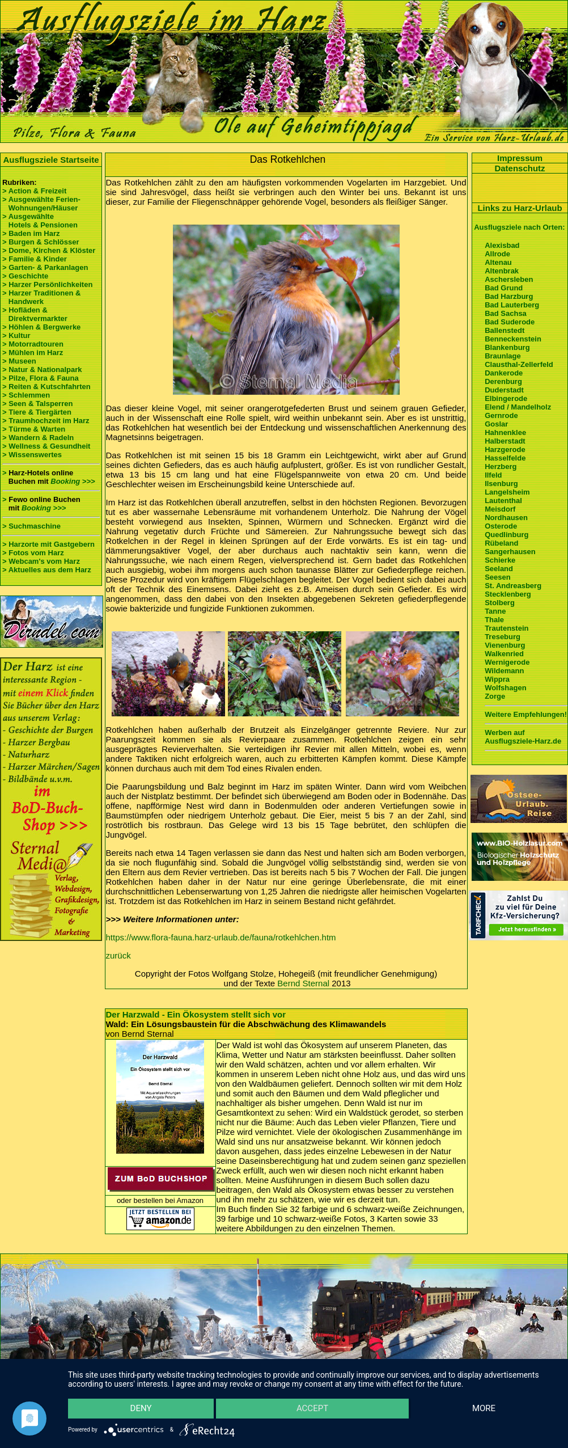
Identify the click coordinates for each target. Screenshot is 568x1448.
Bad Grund (504, 288)
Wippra (497, 679)
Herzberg (500, 466)
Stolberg (500, 602)
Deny (140, 1409)
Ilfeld (493, 475)
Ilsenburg (501, 483)
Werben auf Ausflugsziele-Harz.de (523, 736)
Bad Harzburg (509, 296)
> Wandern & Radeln (38, 437)
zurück (118, 955)
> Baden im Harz (31, 233)
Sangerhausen (510, 551)
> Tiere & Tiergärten (36, 412)
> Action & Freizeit (34, 191)
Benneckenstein (513, 339)
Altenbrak (502, 271)
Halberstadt (505, 441)
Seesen (498, 577)
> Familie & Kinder (34, 259)
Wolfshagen (505, 687)
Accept (312, 1409)
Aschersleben (509, 279)
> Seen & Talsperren (37, 403)
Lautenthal (503, 500)
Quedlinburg (506, 534)
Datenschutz (519, 168)
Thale (494, 619)
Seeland (499, 568)
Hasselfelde (505, 458)
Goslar (496, 424)
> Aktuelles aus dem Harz (46, 569)
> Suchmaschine (31, 526)
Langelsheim (507, 492)
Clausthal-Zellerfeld (519, 364)
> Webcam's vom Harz (41, 561)
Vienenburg (505, 645)
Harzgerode (505, 449)
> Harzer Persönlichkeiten (47, 284)
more (483, 1409)
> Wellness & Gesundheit (46, 446)
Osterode (501, 526)
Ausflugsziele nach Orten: (519, 227)
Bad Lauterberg (512, 305)
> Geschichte (25, 276)
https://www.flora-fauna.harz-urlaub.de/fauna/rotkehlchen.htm (221, 937)
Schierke (500, 560)
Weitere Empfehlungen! (526, 714)
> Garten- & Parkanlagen (45, 267)
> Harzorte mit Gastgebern (48, 544)
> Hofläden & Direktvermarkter (34, 314)
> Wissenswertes (32, 454)
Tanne (495, 611)
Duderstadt (504, 390)
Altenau (498, 262)
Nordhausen (506, 517)
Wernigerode (507, 662)
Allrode (497, 254)
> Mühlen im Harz (32, 352)
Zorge (495, 696)
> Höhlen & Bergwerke (41, 327)
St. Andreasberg (513, 585)
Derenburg (503, 381)
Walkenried (504, 653)
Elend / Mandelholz (518, 407)
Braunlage (503, 356)
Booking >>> (72, 481)
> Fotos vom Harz (33, 552)
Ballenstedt (504, 330)
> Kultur (16, 335)
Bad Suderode (510, 322)
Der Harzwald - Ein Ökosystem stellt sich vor (196, 1014)
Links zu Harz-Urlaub (519, 208)
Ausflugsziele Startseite (51, 159)
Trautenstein (506, 628)
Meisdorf (500, 509)
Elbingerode (506, 398)
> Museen (19, 361)
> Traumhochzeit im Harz (46, 420)
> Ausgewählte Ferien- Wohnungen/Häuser (42, 203)
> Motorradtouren (32, 344)
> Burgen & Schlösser (40, 242)
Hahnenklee (505, 432)
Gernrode (501, 415)
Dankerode (504, 373)
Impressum (519, 158)
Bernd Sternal (303, 983)
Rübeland (501, 543)
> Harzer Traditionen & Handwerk (41, 297)
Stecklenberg (508, 594)
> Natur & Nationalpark (42, 369)
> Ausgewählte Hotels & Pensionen (40, 220)
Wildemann (504, 670)
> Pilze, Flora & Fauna (40, 378)
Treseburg (502, 636)
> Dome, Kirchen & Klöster (48, 250)
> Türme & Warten (33, 429)
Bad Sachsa (506, 313)
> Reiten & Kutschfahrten (46, 386)
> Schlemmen (26, 395)
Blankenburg (507, 347)
